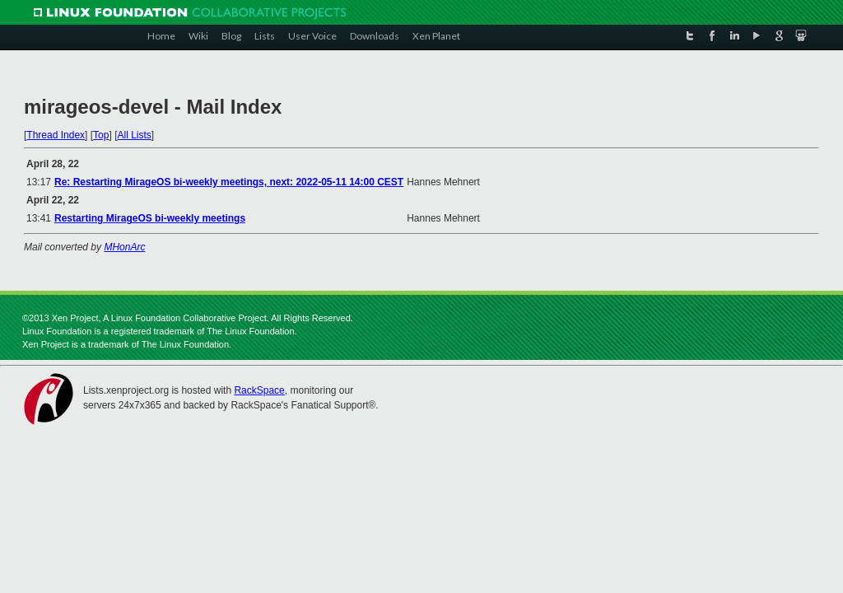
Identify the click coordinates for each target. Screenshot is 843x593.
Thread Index (55, 135)
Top (101, 135)
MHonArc (124, 247)
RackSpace (259, 390)
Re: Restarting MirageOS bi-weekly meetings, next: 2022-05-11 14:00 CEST (228, 182)
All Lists (134, 135)
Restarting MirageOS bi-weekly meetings (149, 218)
